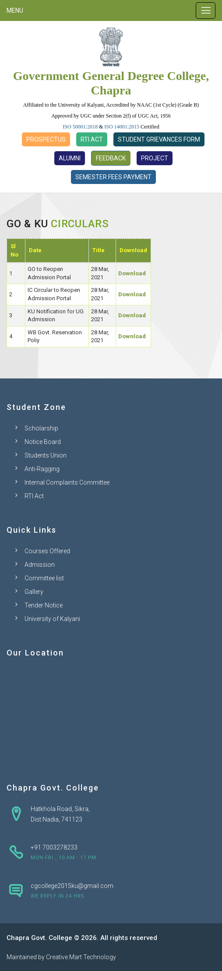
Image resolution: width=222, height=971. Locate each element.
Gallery (34, 591)
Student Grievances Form (159, 139)
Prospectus (46, 139)
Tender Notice (44, 605)
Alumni (70, 158)
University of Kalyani (52, 618)
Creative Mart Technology (81, 957)
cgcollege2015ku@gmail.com (72, 885)
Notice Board (43, 441)
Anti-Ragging (42, 468)
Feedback (111, 158)
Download (132, 273)
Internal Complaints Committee (67, 482)
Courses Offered (47, 551)
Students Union (46, 455)
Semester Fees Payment (113, 176)
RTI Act (92, 139)
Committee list (44, 578)
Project (154, 158)
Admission (40, 564)
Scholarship (41, 428)
